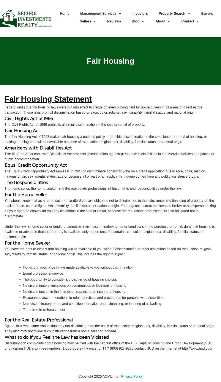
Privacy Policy (132, 376)
